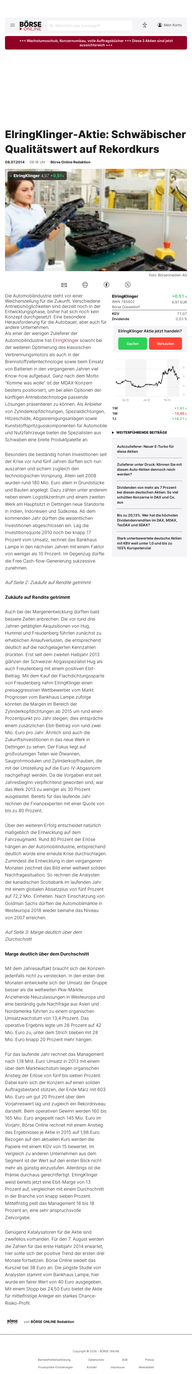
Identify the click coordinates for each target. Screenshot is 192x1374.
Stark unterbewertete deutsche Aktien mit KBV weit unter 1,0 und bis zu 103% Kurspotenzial (149, 543)
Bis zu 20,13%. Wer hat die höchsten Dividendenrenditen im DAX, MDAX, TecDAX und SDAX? (147, 520)
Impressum (118, 1367)
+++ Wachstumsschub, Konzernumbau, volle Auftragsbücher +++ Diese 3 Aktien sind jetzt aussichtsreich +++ (96, 43)
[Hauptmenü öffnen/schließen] (12, 25)
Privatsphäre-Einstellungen (55, 1367)
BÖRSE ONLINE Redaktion (52, 1321)
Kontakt (92, 1367)
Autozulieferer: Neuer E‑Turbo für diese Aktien (145, 448)
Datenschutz (96, 1359)
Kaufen (133, 343)
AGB (125, 1359)
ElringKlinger (65, 340)
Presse (149, 1359)
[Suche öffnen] (89, 26)
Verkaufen (165, 343)
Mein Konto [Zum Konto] (170, 25)
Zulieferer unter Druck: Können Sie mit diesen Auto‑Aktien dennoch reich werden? (149, 469)
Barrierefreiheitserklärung (54, 1359)
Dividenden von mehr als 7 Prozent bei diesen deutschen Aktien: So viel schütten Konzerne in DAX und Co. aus (147, 494)
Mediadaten (146, 1367)
